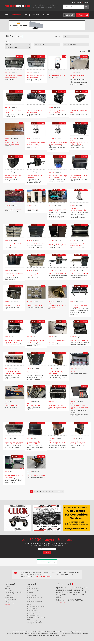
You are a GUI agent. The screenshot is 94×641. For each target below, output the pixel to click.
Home (7, 15)
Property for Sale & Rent (34, 623)
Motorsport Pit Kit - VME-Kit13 (36, 244)
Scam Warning (9, 603)
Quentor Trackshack (32, 209)
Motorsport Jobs (31, 608)
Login (79, 2)
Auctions (29, 605)
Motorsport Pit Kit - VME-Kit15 (57, 244)
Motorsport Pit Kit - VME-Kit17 (14, 305)
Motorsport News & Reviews (35, 606)
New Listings (9, 590)
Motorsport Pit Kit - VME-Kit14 (79, 340)
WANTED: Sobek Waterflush (56, 75)
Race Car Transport (32, 590)
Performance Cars (32, 610)
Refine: (7, 42)
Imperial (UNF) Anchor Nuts (35, 305)
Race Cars (29, 586)
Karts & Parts (30, 603)
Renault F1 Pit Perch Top (12, 405)
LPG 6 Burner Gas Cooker (34, 405)
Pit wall (72, 372)
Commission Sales (11, 594)
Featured (7, 588)
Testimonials (9, 597)
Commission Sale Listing (34, 601)
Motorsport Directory (33, 615)
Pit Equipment (31, 596)
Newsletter (46, 15)
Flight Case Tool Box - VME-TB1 (36, 372)
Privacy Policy (9, 596)
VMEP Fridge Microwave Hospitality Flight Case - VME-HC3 (79, 407)
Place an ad (82, 15)
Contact (35, 15)
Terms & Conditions (11, 599)
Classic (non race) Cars (33, 612)
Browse (7, 586)
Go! (86, 7)
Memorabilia (30, 614)
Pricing (27, 15)
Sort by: (57, 36)
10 (59, 492)
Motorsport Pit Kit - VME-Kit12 (57, 274)
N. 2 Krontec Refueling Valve (13, 209)
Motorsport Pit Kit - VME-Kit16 (79, 274)
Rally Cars (29, 592)
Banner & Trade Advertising (13, 592)
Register (86, 2)
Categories (16, 15)
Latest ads (69, 15)
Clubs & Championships (34, 621)
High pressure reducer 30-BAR (36, 475)
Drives (28, 594)
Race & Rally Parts (32, 588)
